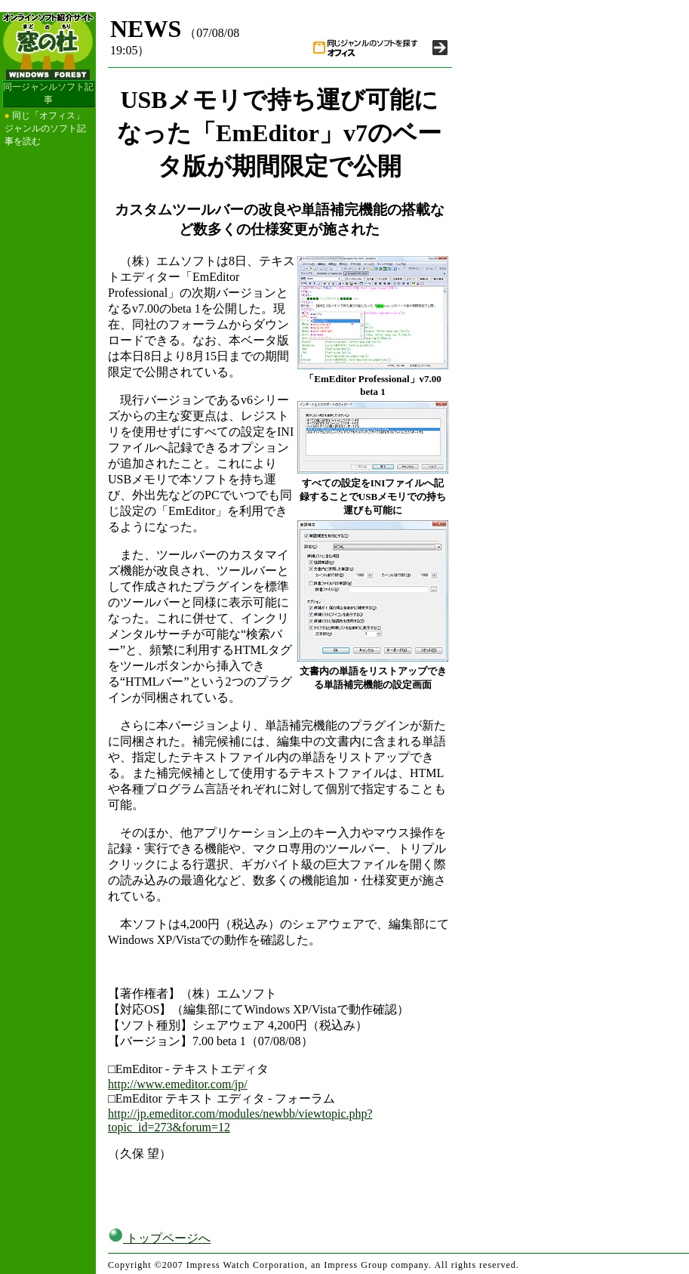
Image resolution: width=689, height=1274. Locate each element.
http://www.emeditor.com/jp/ (178, 1084)
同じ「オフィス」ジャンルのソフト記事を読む (45, 128)
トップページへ (159, 1238)
